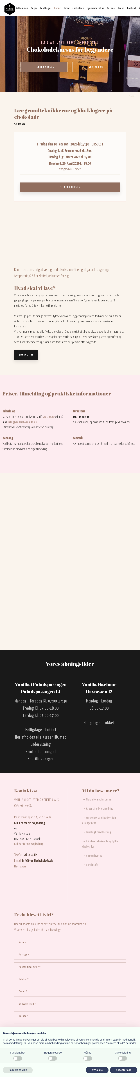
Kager (34, 8)
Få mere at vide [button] (18, 1070)
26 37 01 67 (49, 417)
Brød (67, 8)
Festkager (45, 8)
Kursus (58, 8)
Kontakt (131, 8)
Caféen (111, 8)
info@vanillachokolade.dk (22, 422)
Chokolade (78, 8)
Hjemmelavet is (95, 8)
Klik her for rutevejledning (29, 823)
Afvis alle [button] (97, 1070)
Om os (121, 8)
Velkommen (22, 8)
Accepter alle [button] (123, 1070)
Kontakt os (26, 355)
